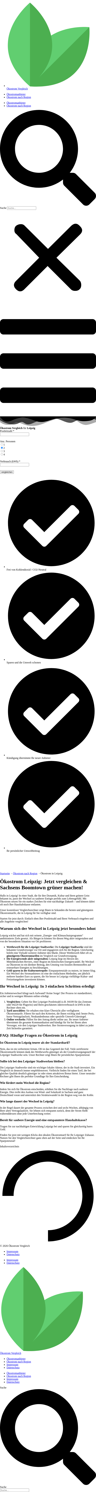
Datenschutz (13, 1254)
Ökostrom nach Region (19, 97)
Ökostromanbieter (16, 94)
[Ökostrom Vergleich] (42, 1350)
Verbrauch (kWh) (10, 461)
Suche (3, 208)
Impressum (12, 1251)
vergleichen (6, 472)
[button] (48, 158)
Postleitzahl (7, 431)
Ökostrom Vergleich (10, 1353)
